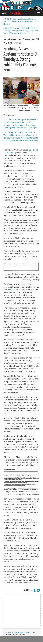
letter (11, 289)
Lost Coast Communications (20, 632)
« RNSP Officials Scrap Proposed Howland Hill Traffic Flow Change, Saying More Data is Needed (21, 21)
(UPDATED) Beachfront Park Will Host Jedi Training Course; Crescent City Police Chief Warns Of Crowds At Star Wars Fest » (20, 30)
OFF (4, 13)
